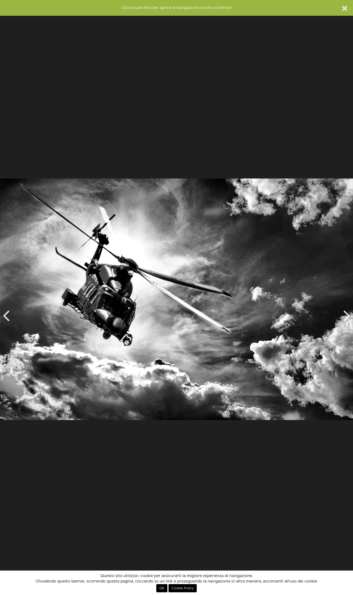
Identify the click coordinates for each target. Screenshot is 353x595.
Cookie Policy (182, 588)
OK (161, 588)
